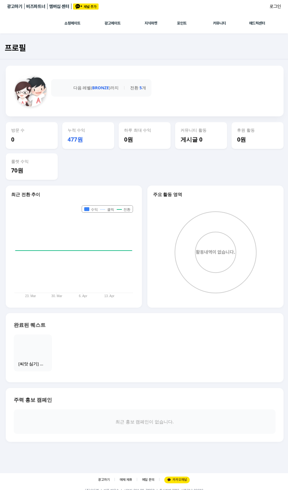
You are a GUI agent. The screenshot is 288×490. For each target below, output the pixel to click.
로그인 (275, 6)
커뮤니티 (219, 23)
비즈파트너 (35, 6)
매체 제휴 (126, 480)
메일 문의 (148, 480)
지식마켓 (150, 23)
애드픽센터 (257, 23)
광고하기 (14, 6)
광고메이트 (113, 23)
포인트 (182, 23)
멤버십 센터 (59, 6)
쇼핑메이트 (72, 23)
